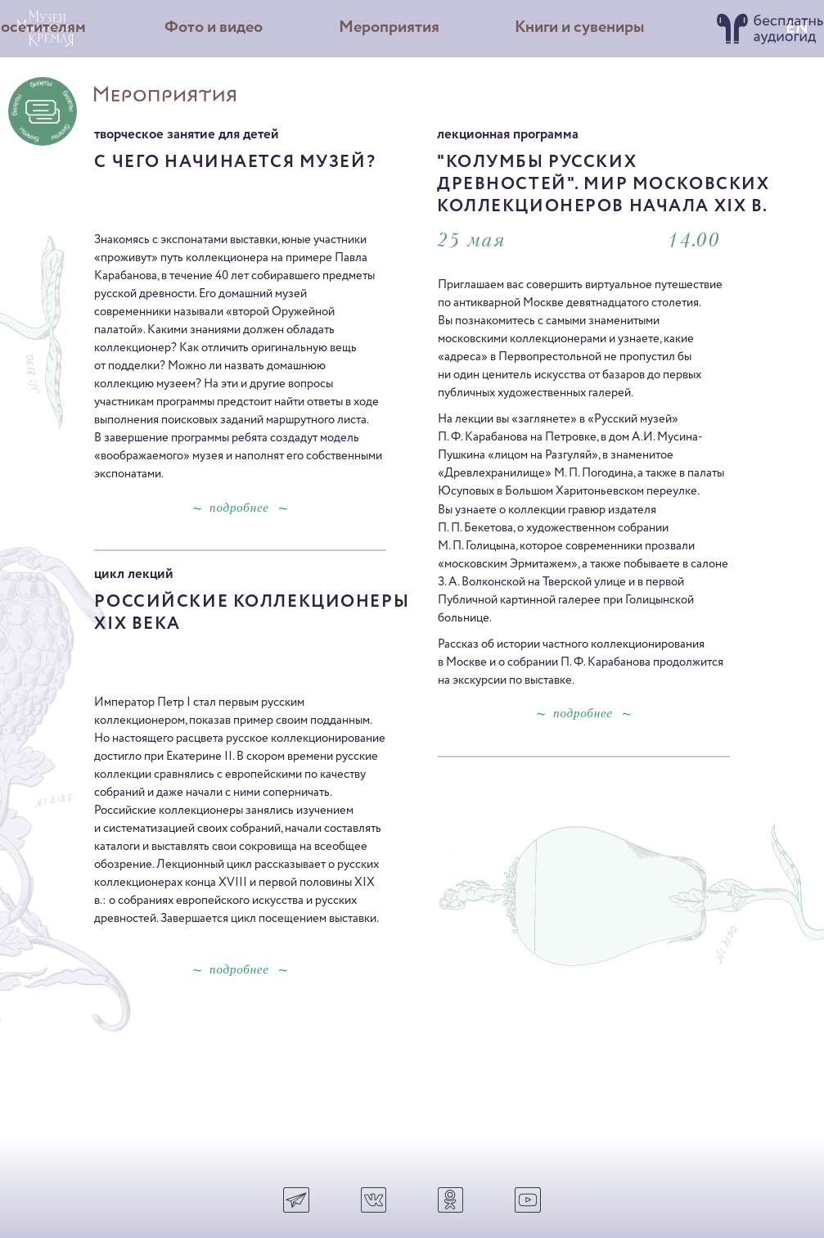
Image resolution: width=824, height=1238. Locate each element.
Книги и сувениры (580, 27)
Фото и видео (213, 27)
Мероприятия (389, 27)
